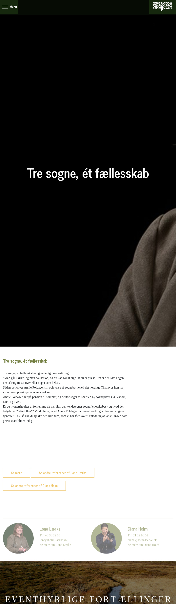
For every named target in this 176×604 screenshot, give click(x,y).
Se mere (16, 472)
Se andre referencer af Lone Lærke (62, 472)
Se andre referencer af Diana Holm (34, 485)
